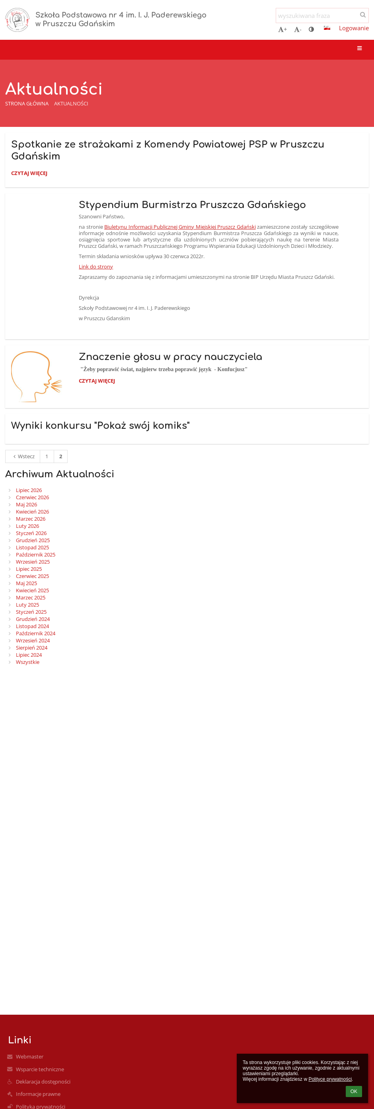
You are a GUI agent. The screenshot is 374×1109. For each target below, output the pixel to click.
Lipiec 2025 (29, 568)
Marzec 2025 (30, 597)
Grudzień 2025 (33, 540)
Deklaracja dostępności (43, 1081)
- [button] (298, 29)
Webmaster (29, 1056)
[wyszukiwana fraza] (322, 15)
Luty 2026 (27, 525)
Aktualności (71, 103)
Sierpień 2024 (31, 647)
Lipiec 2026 (29, 490)
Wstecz (23, 456)
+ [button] (282, 29)
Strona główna (27, 103)
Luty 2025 (27, 604)
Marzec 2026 (30, 518)
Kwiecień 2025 (32, 590)
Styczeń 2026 (31, 533)
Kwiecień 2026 (32, 511)
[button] (327, 28)
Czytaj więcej (29, 174)
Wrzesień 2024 (33, 640)
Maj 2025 (26, 583)
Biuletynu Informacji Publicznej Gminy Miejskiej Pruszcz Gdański (179, 226)
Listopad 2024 (32, 626)
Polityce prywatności (330, 1079)
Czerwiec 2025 (32, 576)
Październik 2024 (35, 633)
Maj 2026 (26, 504)
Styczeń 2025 (31, 611)
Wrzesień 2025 (33, 561)
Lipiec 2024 (29, 654)
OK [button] (354, 1091)
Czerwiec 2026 (32, 497)
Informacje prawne (38, 1093)
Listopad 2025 (32, 547)
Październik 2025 (35, 554)
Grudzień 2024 (33, 619)
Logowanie (354, 28)
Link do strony (96, 266)
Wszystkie (27, 661)
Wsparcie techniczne (40, 1069)
